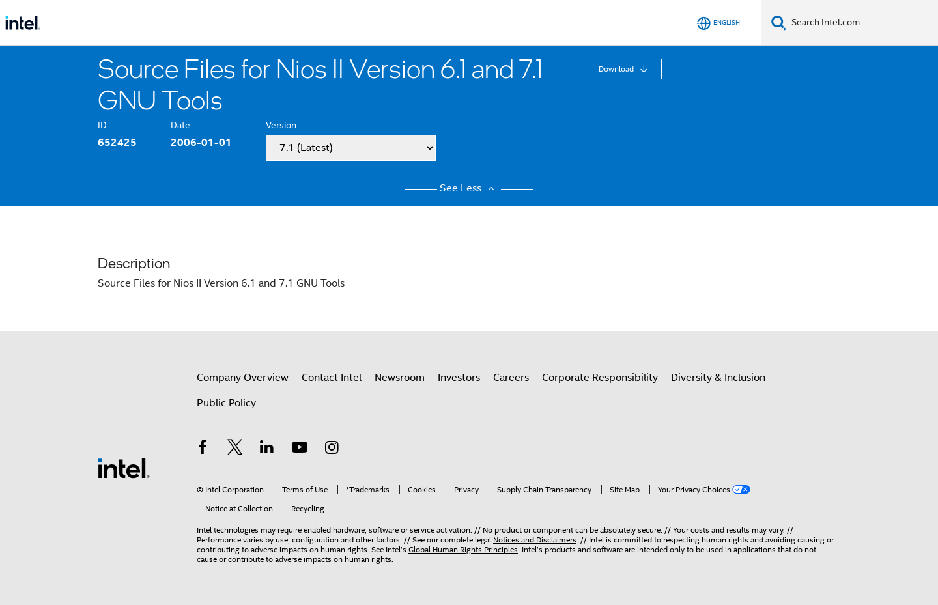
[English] (718, 23)
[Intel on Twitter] (235, 449)
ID (102, 125)
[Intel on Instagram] (331, 449)
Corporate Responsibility (600, 377)
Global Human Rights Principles (463, 549)
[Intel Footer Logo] (124, 467)
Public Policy (226, 403)
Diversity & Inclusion (718, 377)
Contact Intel (332, 377)
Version (281, 125)
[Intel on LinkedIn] (267, 449)
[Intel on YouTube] (300, 449)
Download (617, 69)
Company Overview (243, 377)
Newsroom (400, 377)
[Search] (778, 22)
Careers (511, 377)
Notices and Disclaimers (534, 539)
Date (180, 125)
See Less (469, 188)
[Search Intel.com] (862, 23)
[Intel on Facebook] (203, 449)
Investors (459, 377)
